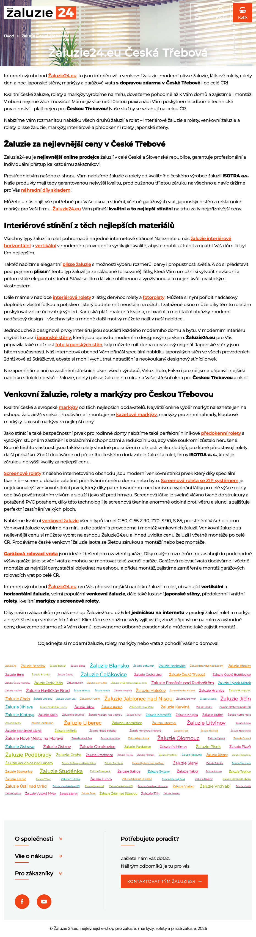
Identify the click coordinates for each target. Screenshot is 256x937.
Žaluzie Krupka (187, 715)
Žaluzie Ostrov (57, 746)
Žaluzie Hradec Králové (182, 690)
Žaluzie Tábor (188, 772)
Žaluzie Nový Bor (81, 738)
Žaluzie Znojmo (171, 793)
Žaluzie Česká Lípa (147, 675)
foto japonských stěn (78, 344)
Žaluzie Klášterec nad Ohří (235, 707)
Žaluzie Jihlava (19, 707)
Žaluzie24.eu (62, 75)
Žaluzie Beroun (58, 665)
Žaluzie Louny (243, 723)
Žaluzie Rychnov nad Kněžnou (148, 763)
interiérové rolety (72, 297)
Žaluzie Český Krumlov (17, 683)
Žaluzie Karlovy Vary (141, 707)
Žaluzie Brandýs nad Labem (207, 665)
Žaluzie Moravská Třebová (145, 730)
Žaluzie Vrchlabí (215, 786)
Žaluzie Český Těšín (48, 683)
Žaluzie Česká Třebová (187, 675)
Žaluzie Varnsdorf (94, 786)
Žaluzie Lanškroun (42, 723)
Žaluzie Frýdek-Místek (234, 683)
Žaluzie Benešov (33, 666)
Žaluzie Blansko (109, 666)
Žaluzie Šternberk (241, 763)
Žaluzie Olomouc (178, 738)
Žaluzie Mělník (65, 731)
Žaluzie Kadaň (111, 707)
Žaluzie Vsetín (243, 786)
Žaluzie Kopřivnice (73, 714)
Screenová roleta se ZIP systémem (199, 480)
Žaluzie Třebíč (15, 779)
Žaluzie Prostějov (168, 755)
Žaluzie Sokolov (214, 763)
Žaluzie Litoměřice (127, 723)
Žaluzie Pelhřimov (173, 747)
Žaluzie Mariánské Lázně (23, 731)
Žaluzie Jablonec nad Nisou (138, 699)
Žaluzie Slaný (185, 763)
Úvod (9, 36)
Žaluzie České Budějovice (232, 675)
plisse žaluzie (76, 264)
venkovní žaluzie (60, 520)
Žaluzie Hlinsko (82, 690)
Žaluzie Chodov (43, 698)
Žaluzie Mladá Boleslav (102, 730)
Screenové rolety (22, 473)
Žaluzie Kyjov (13, 723)
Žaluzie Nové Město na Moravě (34, 738)
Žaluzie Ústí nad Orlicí (26, 786)
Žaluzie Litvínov (206, 723)
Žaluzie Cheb (17, 698)
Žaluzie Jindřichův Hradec (53, 707)
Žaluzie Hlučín (102, 690)
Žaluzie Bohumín (143, 665)
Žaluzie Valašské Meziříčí (66, 786)
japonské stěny (54, 337)
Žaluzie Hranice (211, 691)
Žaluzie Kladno (204, 707)
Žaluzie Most (181, 730)
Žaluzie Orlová (242, 738)
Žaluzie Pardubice (137, 747)
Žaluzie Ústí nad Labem (237, 779)
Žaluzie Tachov (214, 771)
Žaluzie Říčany (217, 755)
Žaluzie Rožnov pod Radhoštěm (79, 763)
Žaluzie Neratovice (241, 730)
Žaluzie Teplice (240, 771)
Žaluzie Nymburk (138, 738)
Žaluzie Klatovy (19, 714)
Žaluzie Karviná (175, 707)
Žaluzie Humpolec (240, 690)
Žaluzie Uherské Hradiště (137, 779)
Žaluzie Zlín (150, 794)
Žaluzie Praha (68, 754)
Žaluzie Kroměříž (158, 715)
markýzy (68, 407)
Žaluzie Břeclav (239, 666)
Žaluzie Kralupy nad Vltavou (105, 714)
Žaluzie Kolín (47, 715)
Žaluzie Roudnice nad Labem (29, 763)
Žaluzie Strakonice (18, 771)
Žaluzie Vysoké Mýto (40, 794)
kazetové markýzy (136, 414)
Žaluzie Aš (10, 665)
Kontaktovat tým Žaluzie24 (161, 881)
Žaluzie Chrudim (90, 698)
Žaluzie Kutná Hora (239, 714)
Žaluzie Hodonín (123, 690)
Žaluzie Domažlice (97, 683)
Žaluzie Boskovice (172, 666)
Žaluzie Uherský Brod (173, 779)
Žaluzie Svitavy (159, 771)
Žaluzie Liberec (82, 723)
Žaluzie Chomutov (66, 698)
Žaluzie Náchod (209, 730)
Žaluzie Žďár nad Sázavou (118, 794)
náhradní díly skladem (45, 190)
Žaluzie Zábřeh (69, 793)
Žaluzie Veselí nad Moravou (152, 786)
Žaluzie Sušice (128, 772)
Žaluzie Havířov (13, 690)
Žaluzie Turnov (101, 779)
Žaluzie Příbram (146, 755)
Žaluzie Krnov (134, 714)
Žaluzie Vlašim (183, 786)
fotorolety (153, 297)
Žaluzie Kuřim (212, 715)
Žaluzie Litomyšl (164, 723)
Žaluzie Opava (216, 738)
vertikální (45, 245)
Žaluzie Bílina (78, 665)
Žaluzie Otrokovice (97, 746)
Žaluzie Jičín (235, 699)
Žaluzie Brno (14, 675)
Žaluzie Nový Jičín (110, 738)
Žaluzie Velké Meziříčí (121, 786)
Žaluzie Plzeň (240, 747)
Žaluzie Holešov (151, 690)
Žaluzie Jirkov (84, 707)
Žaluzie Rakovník (192, 755)
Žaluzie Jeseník (208, 698)
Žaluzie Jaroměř (186, 698)
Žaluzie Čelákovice (104, 675)
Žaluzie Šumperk (100, 771)
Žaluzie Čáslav (65, 674)
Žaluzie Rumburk (113, 763)
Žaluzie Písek (208, 746)
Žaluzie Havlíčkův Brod (48, 690)
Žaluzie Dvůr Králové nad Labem (129, 683)
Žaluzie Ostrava (19, 746)
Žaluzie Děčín (75, 683)
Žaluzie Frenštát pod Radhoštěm (182, 682)
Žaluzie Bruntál (41, 674)
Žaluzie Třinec (43, 779)
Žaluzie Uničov (204, 779)
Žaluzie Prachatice (99, 755)
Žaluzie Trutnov (70, 779)
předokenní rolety (221, 433)
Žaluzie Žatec (88, 793)
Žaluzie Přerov (125, 755)
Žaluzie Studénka (61, 771)
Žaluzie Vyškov (13, 793)
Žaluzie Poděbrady (28, 755)
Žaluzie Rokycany (241, 755)
